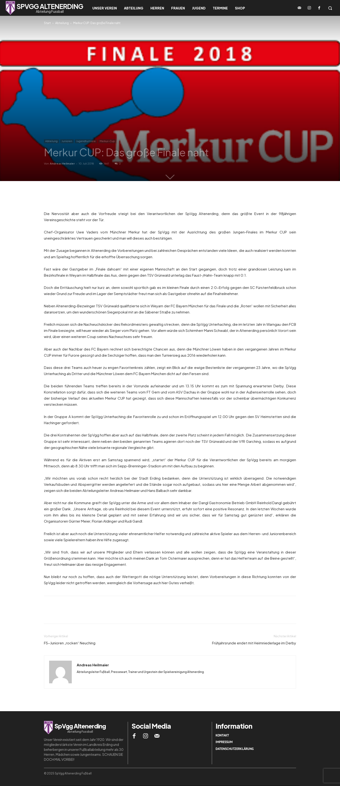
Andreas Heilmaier (62, 163)
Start (47, 23)
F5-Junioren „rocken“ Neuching (69, 643)
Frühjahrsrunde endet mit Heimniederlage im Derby (254, 643)
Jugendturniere (86, 141)
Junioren (67, 141)
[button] (330, 8)
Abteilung (62, 23)
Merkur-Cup (107, 141)
